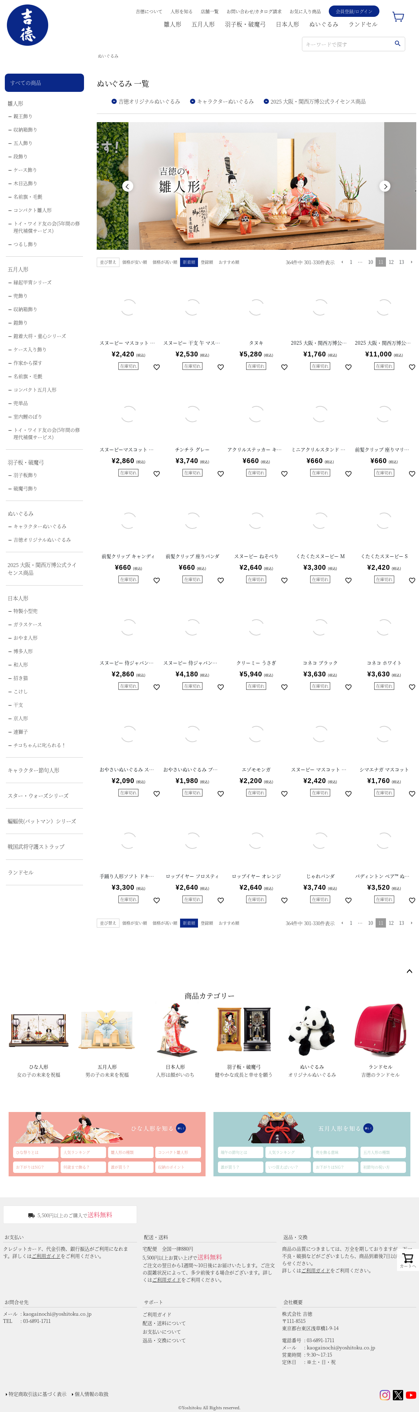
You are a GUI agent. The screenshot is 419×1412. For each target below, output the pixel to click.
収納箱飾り (25, 129)
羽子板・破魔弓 (245, 24)
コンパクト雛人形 (32, 209)
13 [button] (401, 261)
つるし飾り (25, 243)
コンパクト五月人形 (34, 389)
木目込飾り (25, 183)
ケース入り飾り (30, 349)
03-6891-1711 (37, 1320)
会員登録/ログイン (354, 11)
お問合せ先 (16, 1301)
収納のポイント (171, 1167)
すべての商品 (25, 82)
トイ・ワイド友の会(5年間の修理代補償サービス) (46, 227)
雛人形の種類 (122, 1152)
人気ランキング (76, 1152)
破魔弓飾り (25, 488)
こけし (20, 691)
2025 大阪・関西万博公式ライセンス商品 (42, 568)
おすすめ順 (229, 262)
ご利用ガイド (46, 1255)
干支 (18, 704)
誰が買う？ (120, 1167)
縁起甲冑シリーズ (32, 282)
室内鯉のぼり (27, 416)
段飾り (20, 156)
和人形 (20, 664)
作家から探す (27, 362)
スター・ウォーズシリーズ (38, 795)
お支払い (14, 1236)
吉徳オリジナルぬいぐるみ (42, 539)
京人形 (20, 718)
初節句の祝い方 (376, 1167)
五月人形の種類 (376, 1152)
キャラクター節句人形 (33, 770)
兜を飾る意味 (327, 1152)
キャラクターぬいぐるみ (39, 526)
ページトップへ (409, 971)
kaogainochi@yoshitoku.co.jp (57, 1313)
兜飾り (20, 295)
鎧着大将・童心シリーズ (39, 335)
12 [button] (391, 261)
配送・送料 (156, 1236)
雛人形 (172, 24)
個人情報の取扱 (91, 1393)
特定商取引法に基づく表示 (37, 1393)
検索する (397, 44)
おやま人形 (25, 637)
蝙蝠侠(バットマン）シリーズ (42, 821)
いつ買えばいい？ (283, 1167)
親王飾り (23, 116)
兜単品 (20, 402)
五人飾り (23, 142)
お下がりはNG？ (30, 1167)
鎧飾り (20, 322)
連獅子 (20, 731)
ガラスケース (27, 624)
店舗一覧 (210, 11)
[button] (342, 262)
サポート (153, 1301)
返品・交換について (164, 1340)
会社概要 (293, 1301)
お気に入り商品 (305, 11)
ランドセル (363, 24)
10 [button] (370, 261)
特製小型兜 (25, 610)
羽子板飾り (25, 474)
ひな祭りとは (27, 1152)
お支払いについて (162, 1331)
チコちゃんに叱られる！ (39, 744)
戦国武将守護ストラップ (36, 846)
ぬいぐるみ (323, 24)
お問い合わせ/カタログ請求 (254, 11)
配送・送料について (164, 1322)
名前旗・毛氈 (27, 196)
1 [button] (351, 261)
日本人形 (287, 24)
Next (384, 186)
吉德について (149, 11)
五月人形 (203, 24)
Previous (127, 186)
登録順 (207, 262)
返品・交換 (295, 1236)
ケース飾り (25, 169)
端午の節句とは (234, 1152)
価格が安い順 (134, 262)
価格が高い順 (165, 262)
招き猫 (20, 677)
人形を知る (181, 11)
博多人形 (23, 651)
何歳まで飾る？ (76, 1167)
